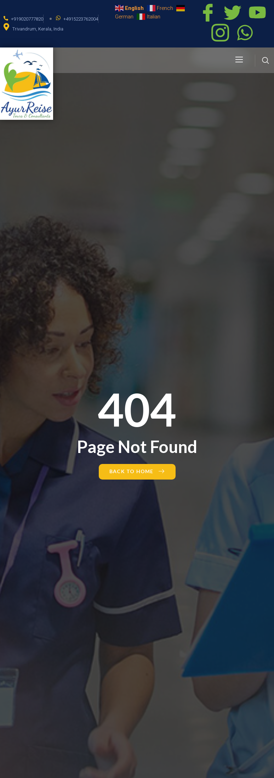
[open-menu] (239, 60)
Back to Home (137, 471)
